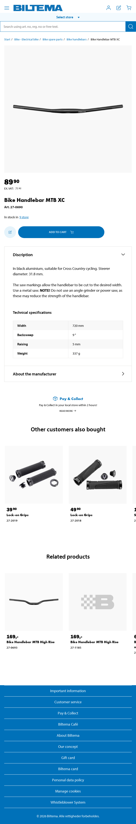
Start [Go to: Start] (7, 39)
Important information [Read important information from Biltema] (68, 690)
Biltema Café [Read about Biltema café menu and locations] (68, 724)
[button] (68, 17)
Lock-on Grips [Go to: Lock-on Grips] (17, 515)
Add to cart (61, 232)
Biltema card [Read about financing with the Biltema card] (68, 768)
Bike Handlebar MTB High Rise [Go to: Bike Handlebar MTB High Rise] (31, 642)
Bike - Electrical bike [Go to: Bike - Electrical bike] (26, 39)
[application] (127, 814)
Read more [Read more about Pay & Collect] (68, 410)
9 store (24, 217)
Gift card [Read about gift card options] (68, 757)
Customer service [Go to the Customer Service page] (68, 701)
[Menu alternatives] (6, 8)
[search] (68, 26)
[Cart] (129, 8)
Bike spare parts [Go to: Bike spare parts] (53, 39)
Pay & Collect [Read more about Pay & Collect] (68, 713)
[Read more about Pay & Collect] (68, 398)
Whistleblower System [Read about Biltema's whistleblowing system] (68, 802)
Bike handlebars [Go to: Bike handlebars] (77, 39)
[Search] (130, 26)
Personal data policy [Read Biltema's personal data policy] (68, 780)
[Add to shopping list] (10, 232)
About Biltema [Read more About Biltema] (68, 735)
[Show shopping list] (119, 8)
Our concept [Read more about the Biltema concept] (68, 746)
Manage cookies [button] (68, 791)
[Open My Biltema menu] (109, 8)
